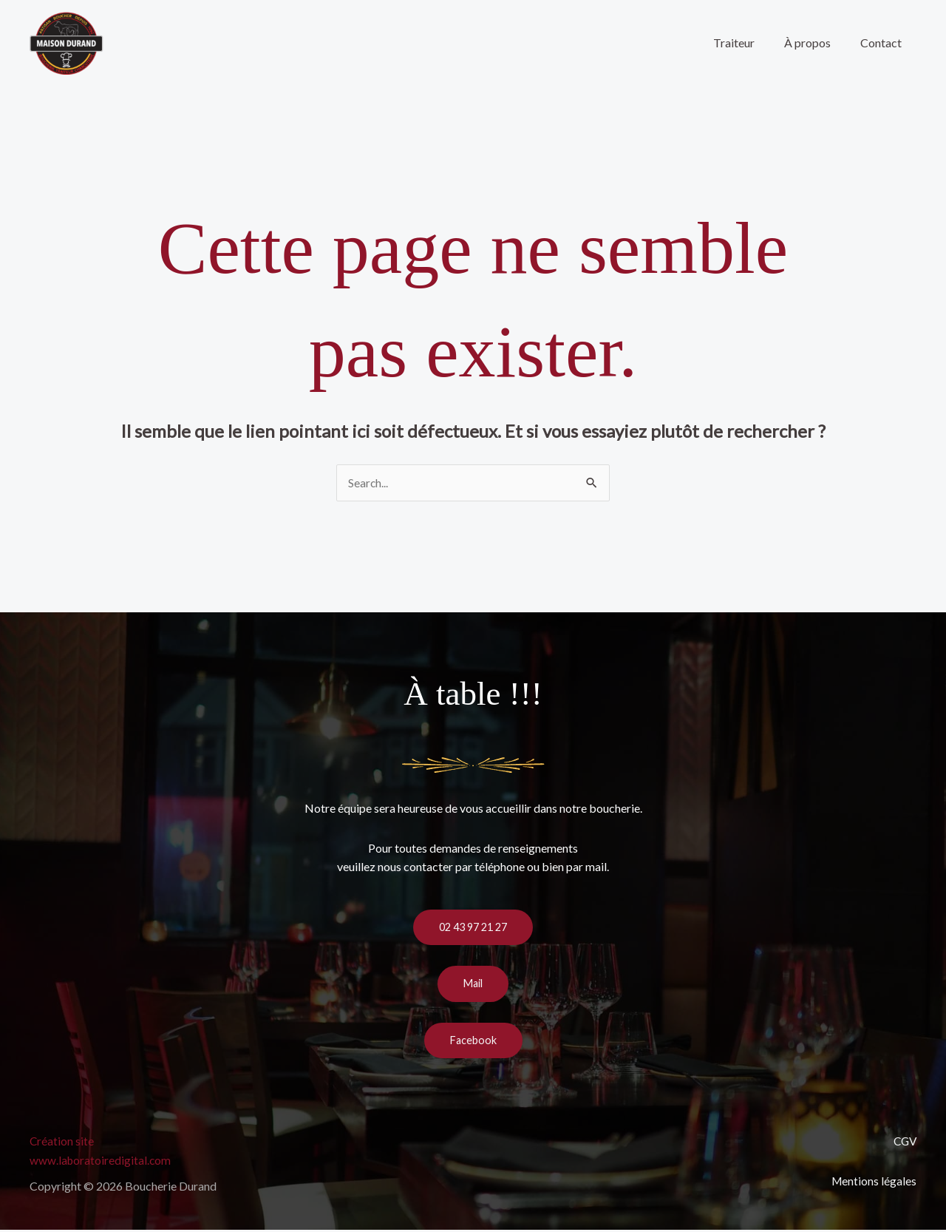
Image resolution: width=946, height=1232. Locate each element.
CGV (903, 1143)
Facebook (473, 1042)
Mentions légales (873, 1182)
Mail (473, 985)
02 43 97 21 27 (473, 928)
